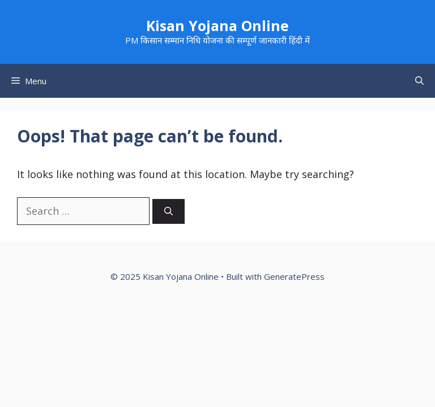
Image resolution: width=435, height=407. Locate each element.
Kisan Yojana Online (217, 25)
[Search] (168, 211)
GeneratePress (294, 276)
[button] (419, 81)
